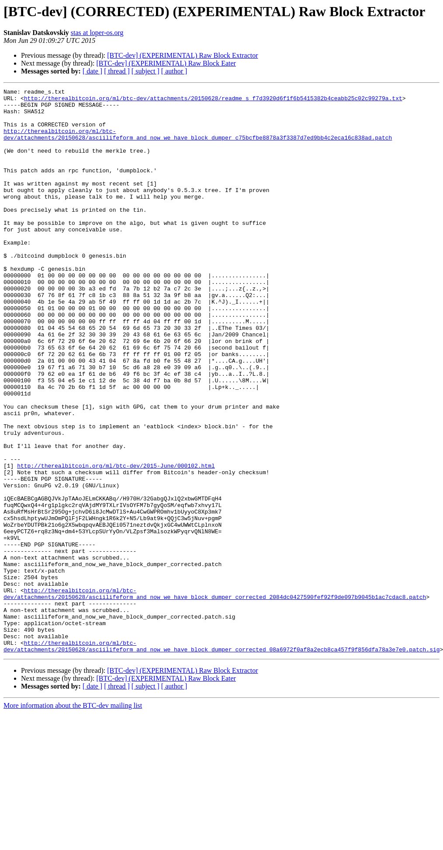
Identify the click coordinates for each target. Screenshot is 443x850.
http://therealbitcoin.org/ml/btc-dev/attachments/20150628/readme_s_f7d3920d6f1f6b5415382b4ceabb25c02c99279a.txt (213, 101)
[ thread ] (117, 71)
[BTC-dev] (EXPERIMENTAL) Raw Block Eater (166, 63)
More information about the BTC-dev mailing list (72, 818)
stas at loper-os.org (97, 32)
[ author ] (174, 71)
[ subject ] (145, 71)
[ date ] (92, 71)
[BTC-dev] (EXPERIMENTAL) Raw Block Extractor (182, 55)
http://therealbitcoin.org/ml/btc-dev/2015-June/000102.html (116, 542)
